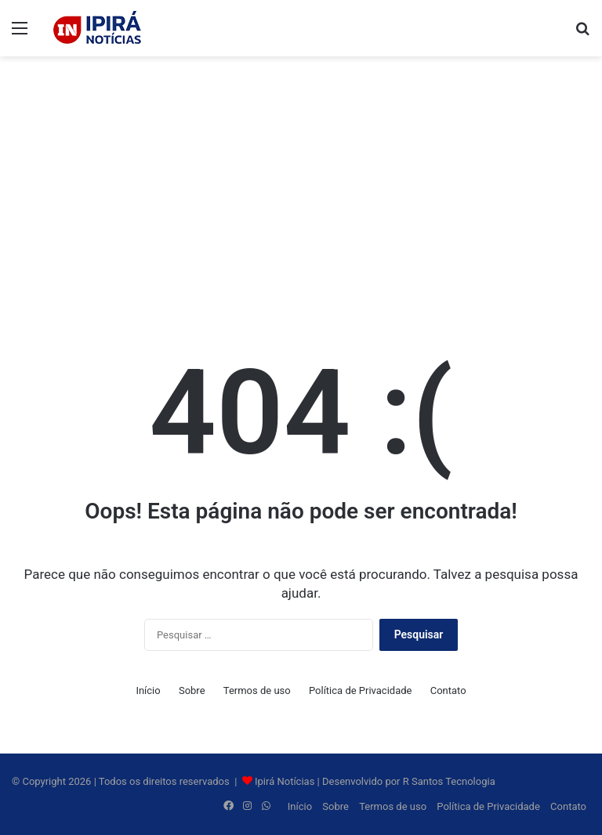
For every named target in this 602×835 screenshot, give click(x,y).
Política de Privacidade (360, 690)
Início (148, 690)
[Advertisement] (301, 181)
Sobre (192, 690)
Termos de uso (257, 690)
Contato (448, 690)
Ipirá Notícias (286, 781)
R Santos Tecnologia (449, 781)
